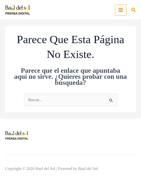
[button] (133, 10)
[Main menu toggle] (120, 10)
